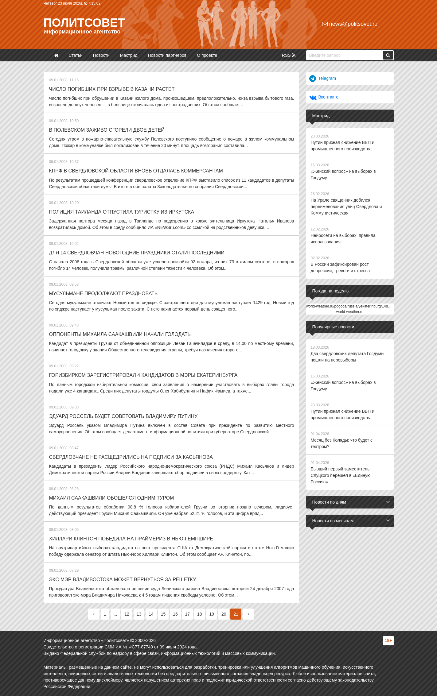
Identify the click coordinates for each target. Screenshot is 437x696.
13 (139, 614)
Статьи (75, 55)
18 (199, 614)
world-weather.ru (350, 312)
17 (187, 614)
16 (175, 614)
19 (211, 614)
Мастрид (129, 55)
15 (163, 614)
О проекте (207, 55)
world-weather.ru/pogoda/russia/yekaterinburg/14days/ (350, 306)
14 (151, 614)
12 (126, 614)
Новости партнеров (167, 55)
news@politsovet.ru (349, 24)
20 (223, 614)
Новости (101, 55)
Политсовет (84, 22)
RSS (288, 55)
